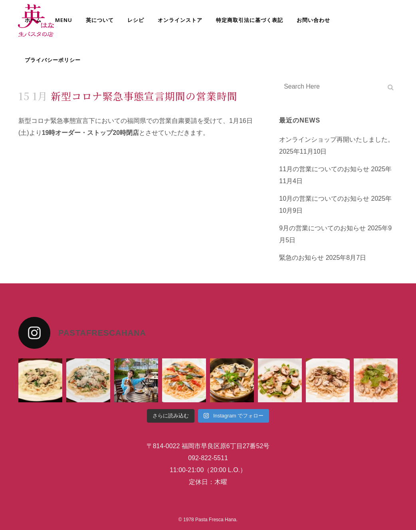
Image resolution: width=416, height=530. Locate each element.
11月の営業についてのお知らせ (324, 169)
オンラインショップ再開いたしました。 (336, 139)
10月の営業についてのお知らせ (324, 198)
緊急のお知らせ (301, 257)
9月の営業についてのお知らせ (322, 228)
